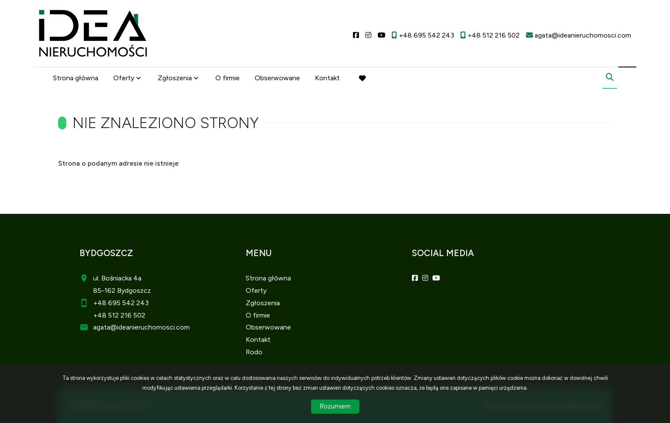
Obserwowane (277, 78)
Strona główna (75, 78)
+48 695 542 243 (121, 303)
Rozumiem (335, 406)
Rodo (254, 352)
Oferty (123, 78)
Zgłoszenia (175, 78)
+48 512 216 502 (119, 315)
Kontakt (327, 78)
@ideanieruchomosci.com (150, 327)
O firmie (227, 78)
